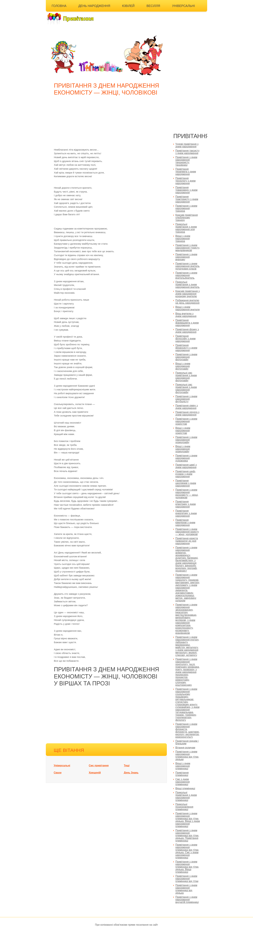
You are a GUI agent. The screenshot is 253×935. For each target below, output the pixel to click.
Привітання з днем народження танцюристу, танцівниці (186, 161)
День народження (94, 6)
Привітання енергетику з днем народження (186, 513)
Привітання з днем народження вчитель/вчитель (186, 275)
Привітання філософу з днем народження (185, 339)
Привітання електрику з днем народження (185, 504)
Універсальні (183, 6)
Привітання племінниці (182, 774)
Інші (55, 13)
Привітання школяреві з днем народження (185, 483)
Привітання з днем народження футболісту (186, 399)
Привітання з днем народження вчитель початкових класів (187, 266)
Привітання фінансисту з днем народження (186, 348)
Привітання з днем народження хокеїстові (186, 421)
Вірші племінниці (185, 788)
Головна (59, 6)
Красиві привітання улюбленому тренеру (186, 218)
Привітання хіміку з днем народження (186, 406)
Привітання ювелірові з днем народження (185, 522)
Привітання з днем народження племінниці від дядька (186, 889)
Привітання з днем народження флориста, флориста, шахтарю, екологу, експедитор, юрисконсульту (187, 730)
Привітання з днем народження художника (186, 458)
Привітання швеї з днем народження (186, 466)
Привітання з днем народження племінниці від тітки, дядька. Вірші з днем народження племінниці (187, 820)
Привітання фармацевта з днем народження (187, 323)
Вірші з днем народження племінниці (182, 766)
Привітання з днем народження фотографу (186, 357)
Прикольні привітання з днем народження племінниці (186, 796)
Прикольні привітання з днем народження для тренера (186, 228)
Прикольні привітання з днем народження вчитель (187, 284)
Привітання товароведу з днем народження (186, 190)
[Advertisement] (107, 123)
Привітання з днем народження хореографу (186, 440)
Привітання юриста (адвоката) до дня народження (186, 541)
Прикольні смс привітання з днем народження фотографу (186, 376)
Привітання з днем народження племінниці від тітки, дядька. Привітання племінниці (187, 835)
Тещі (127, 765)
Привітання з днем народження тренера (186, 208)
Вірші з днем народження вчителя (187, 308)
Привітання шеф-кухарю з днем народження (185, 474)
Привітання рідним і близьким (187, 742)
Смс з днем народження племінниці (182, 782)
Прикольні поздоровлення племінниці (184, 807)
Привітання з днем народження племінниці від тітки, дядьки (187, 755)
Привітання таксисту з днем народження (187, 152)
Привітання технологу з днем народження (185, 181)
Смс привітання (99, 765)
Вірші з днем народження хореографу (182, 449)
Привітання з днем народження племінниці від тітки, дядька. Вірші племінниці (187, 866)
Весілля (153, 6)
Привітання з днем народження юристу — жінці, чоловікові (187, 532)
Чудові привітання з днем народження (186, 145)
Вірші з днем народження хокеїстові (182, 431)
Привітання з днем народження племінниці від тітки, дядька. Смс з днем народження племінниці (187, 851)
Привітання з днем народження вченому (186, 257)
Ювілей (128, 6)
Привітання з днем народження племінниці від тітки (186, 879)
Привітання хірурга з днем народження (187, 413)
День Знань (131, 772)
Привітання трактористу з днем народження (186, 199)
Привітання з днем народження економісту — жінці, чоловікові (186, 493)
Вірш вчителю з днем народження (185, 315)
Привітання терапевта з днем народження (185, 172)
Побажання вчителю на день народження (187, 301)
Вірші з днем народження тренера (182, 239)
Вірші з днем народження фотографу (182, 366)
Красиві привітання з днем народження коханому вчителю (187, 294)
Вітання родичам (185, 747)
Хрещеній (95, 772)
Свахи (57, 772)
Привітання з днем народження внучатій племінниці (187, 900)
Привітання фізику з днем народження (187, 330)
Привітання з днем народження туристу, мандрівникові (187, 248)
